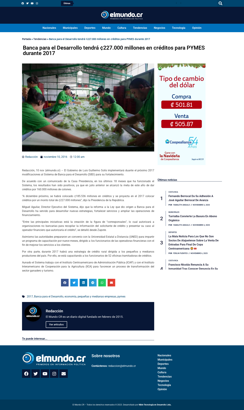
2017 (30, 296)
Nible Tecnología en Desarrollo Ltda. (155, 405)
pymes (121, 296)
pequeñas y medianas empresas (97, 296)
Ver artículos (56, 324)
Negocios (159, 27)
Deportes (89, 27)
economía (70, 296)
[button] (220, 3)
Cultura (121, 27)
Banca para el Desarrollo (48, 296)
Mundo (106, 27)
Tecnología (178, 27)
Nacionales (49, 27)
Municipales (70, 27)
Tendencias (140, 27)
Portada (26, 39)
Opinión (196, 27)
